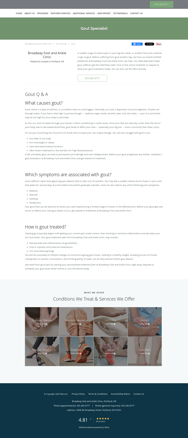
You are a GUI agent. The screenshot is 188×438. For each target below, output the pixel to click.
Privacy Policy (78, 393)
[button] (92, 78)
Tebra (106, 427)
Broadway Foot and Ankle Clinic (38, 43)
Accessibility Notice (120, 393)
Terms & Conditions (98, 393)
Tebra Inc (64, 394)
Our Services (61, 43)
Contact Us (139, 393)
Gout (73, 43)
